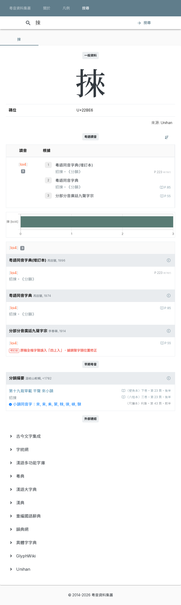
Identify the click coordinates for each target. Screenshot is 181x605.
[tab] (19, 39)
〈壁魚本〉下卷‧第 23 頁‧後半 (148, 391)
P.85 (167, 187)
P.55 (167, 196)
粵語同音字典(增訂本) (74, 165)
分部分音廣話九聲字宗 (74, 196)
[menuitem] (90, 436)
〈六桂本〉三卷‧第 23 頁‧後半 (148, 397)
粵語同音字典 (66, 180)
